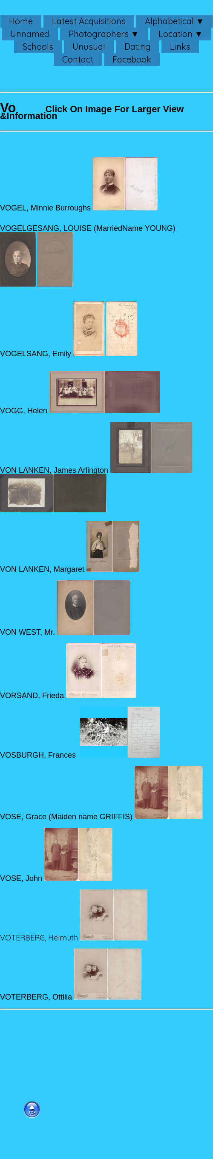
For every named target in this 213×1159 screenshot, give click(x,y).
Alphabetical (169, 21)
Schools (38, 46)
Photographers (99, 33)
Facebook (131, 59)
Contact (77, 59)
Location (175, 33)
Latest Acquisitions (89, 21)
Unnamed (29, 33)
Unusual (88, 46)
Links (180, 46)
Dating (137, 46)
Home (21, 21)
